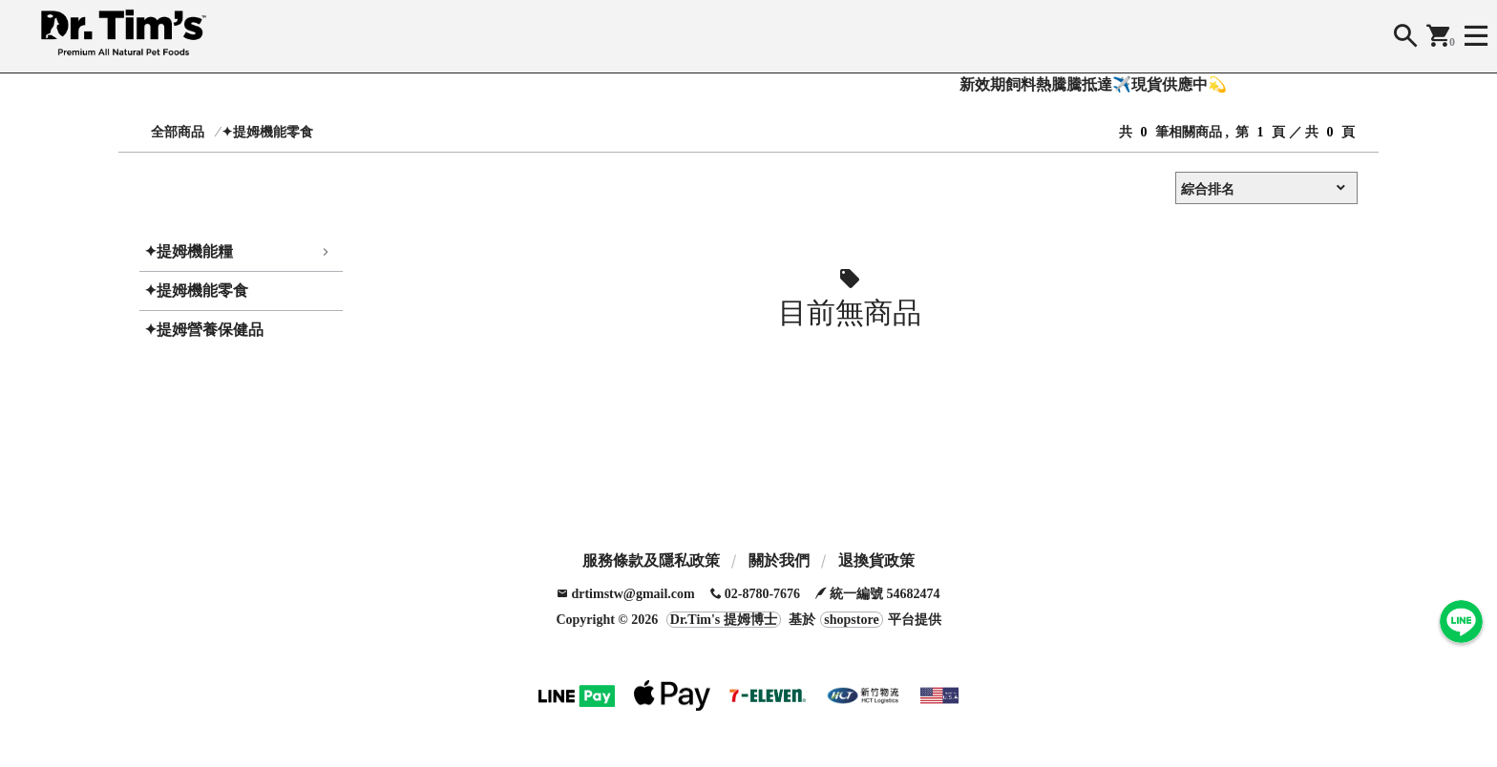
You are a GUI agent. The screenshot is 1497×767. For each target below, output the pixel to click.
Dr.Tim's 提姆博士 (723, 619)
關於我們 (779, 560)
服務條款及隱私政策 (651, 560)
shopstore (851, 619)
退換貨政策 (876, 560)
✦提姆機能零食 (267, 132)
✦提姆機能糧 (188, 251)
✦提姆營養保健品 (204, 329)
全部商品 (177, 132)
